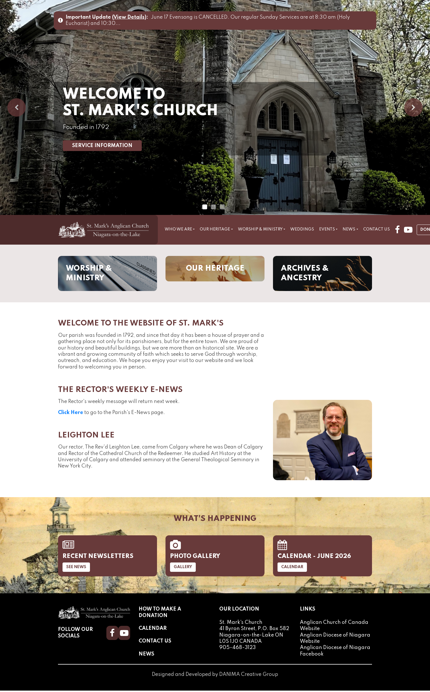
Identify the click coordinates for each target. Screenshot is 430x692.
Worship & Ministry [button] (260, 229)
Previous (16, 107)
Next (413, 107)
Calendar (292, 568)
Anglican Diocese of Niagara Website (335, 639)
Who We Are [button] (178, 229)
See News (76, 568)
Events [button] (327, 229)
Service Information (102, 145)
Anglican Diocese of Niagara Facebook (335, 652)
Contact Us (376, 229)
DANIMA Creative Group (248, 675)
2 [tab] (213, 207)
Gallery (183, 568)
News (146, 655)
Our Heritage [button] (215, 229)
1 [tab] (205, 207)
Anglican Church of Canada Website (334, 627)
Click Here (70, 414)
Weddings (302, 229)
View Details (129, 17)
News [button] (349, 229)
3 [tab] (222, 207)
